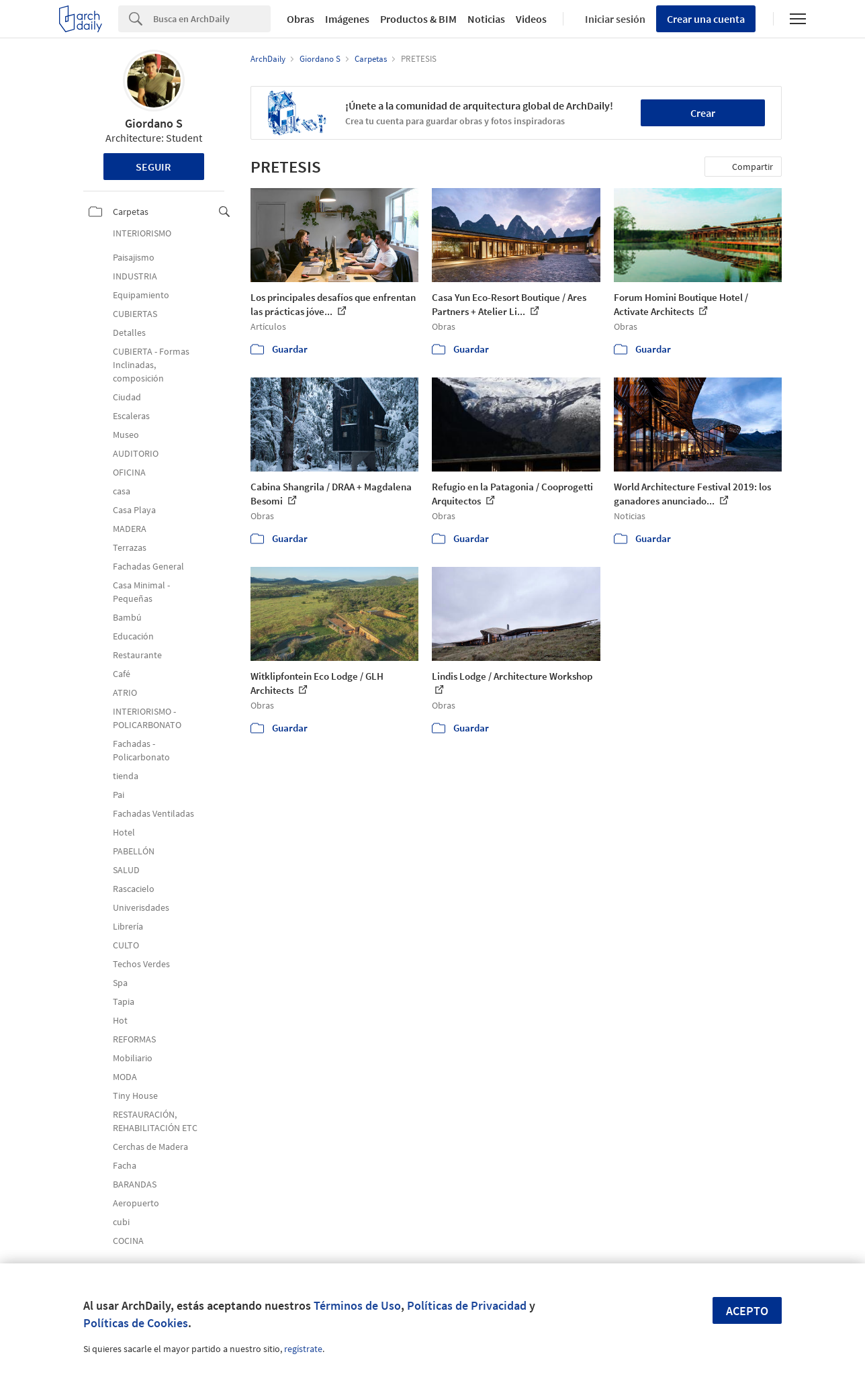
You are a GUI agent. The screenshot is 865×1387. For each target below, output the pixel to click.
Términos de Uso (357, 1305)
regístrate (303, 1349)
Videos (531, 18)
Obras (300, 18)
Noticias (486, 18)
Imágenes (347, 18)
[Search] (212, 18)
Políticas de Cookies (135, 1323)
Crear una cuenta (706, 19)
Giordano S (154, 123)
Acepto (747, 1310)
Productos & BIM (418, 18)
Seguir (153, 166)
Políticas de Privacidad (467, 1305)
